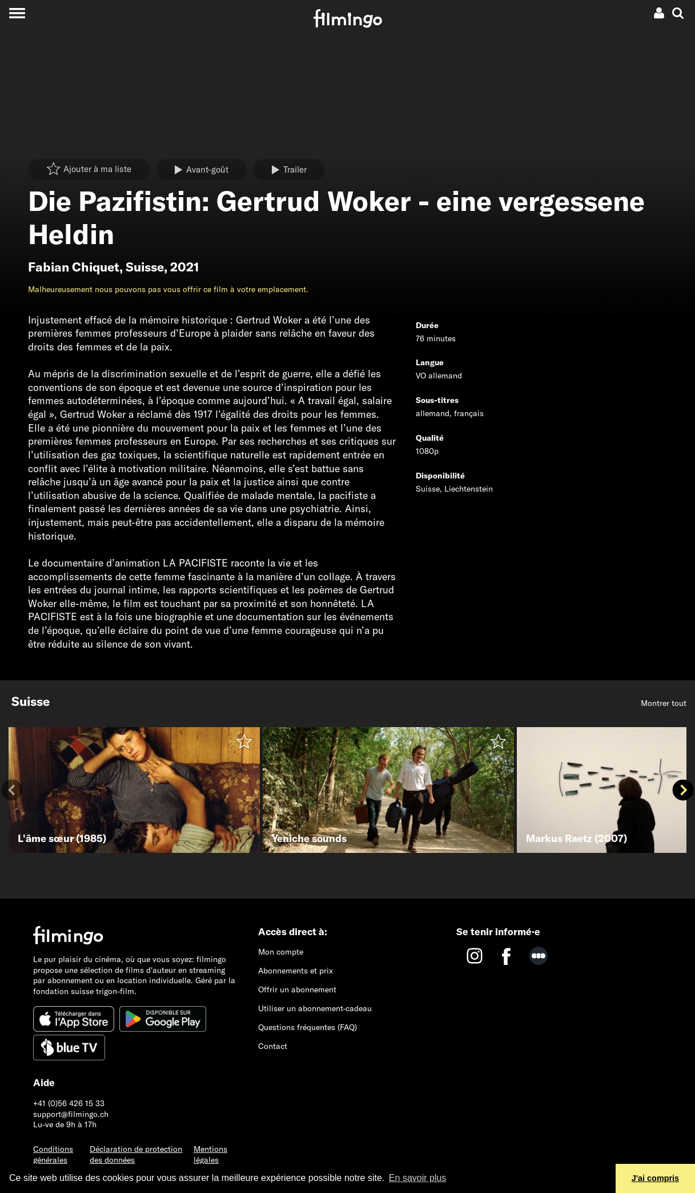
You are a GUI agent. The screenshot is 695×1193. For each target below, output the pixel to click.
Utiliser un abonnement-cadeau (315, 1008)
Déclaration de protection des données (136, 1154)
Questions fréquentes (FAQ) (307, 1027)
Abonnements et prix (295, 970)
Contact (272, 1046)
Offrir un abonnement (297, 989)
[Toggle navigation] (17, 13)
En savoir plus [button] (418, 1178)
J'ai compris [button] (655, 1178)
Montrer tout (663, 703)
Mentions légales (210, 1154)
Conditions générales (53, 1154)
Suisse (145, 267)
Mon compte (280, 952)
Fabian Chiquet (73, 267)
